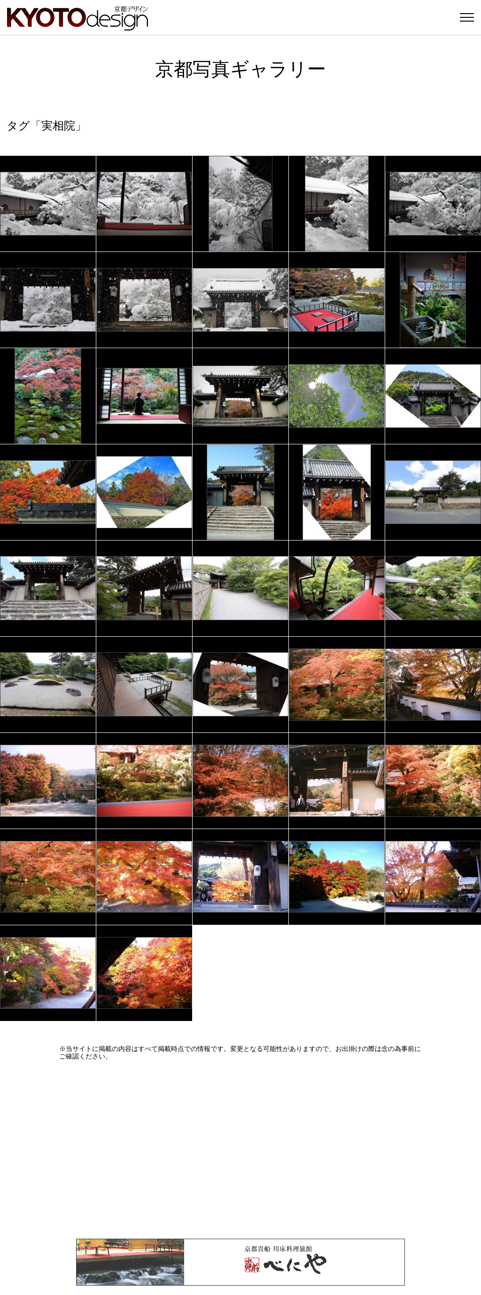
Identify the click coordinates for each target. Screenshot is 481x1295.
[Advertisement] (240, 1149)
